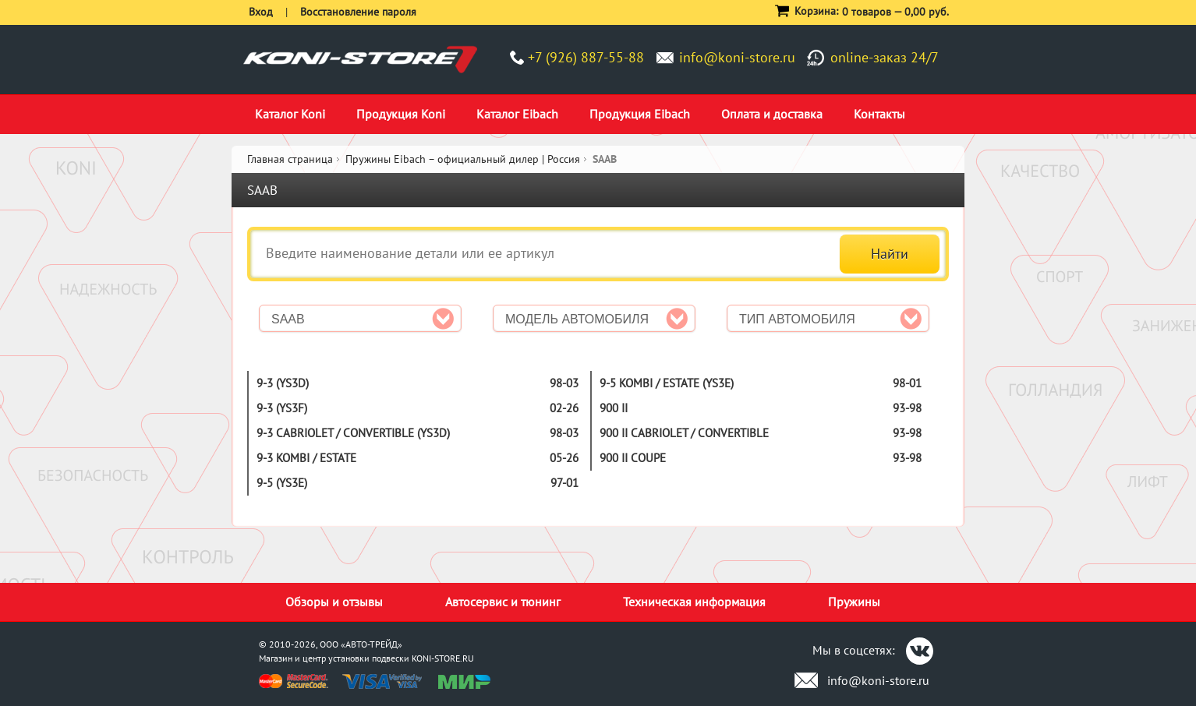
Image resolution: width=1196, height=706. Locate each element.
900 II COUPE (633, 457)
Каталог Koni (290, 114)
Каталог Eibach (517, 114)
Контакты (879, 114)
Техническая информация (694, 601)
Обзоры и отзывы (334, 601)
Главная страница (290, 159)
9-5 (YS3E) (282, 482)
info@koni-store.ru (737, 57)
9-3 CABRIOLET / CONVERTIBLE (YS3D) (353, 432)
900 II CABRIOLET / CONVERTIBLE (684, 432)
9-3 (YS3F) (282, 408)
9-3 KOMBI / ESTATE (306, 457)
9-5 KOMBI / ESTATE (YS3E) (667, 383)
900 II (614, 408)
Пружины (854, 601)
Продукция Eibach (639, 114)
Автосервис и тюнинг (503, 601)
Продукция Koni (400, 114)
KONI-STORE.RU (443, 658)
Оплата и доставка (772, 114)
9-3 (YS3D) (283, 383)
